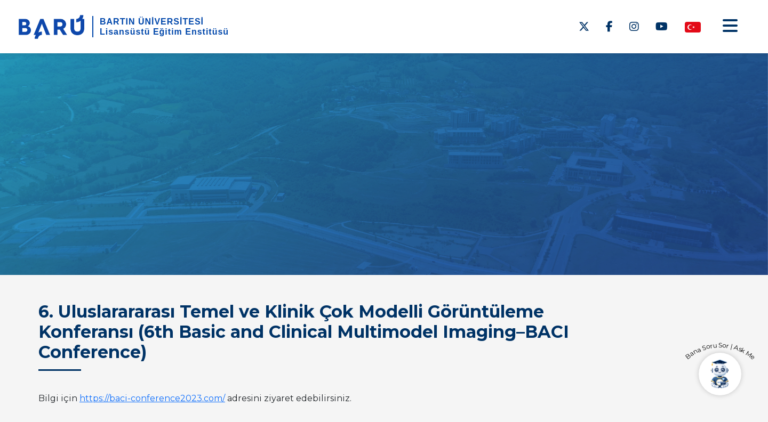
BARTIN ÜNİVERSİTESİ (152, 21)
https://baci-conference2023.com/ (152, 398)
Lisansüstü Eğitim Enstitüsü (164, 31)
